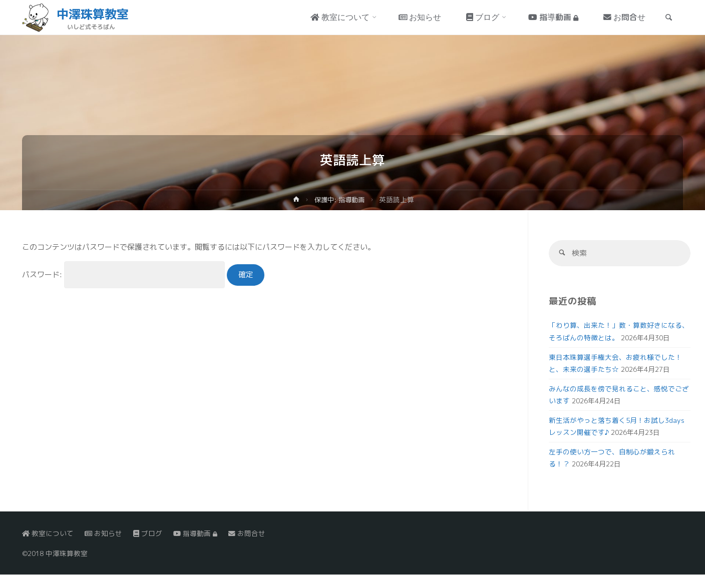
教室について (48, 533)
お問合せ (246, 533)
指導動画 (195, 533)
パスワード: (123, 274)
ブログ (147, 533)
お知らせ (103, 533)
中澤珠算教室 (93, 14)
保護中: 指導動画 (339, 199)
